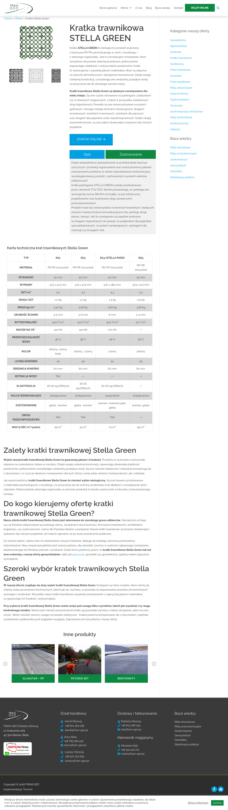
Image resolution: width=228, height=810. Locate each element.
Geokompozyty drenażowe (186, 111)
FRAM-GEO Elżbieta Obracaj (21, 726)
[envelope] (74, 730)
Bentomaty (126, 678)
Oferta (126, 8)
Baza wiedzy (162, 8)
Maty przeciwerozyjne (183, 153)
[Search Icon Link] (218, 8)
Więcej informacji (198, 802)
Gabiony (175, 129)
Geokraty (175, 52)
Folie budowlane (180, 69)
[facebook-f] (214, 789)
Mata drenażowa (180, 147)
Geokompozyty (179, 123)
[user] (71, 721)
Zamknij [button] (217, 803)
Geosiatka (176, 171)
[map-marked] (221, 789)
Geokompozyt (178, 159)
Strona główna (108, 8)
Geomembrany (179, 93)
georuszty (78, 465)
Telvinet (27, 789)
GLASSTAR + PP (33, 678)
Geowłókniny (178, 40)
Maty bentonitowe (181, 117)
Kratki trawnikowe (181, 58)
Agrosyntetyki (178, 46)
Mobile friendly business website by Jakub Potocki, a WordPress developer (38, 794)
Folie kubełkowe (180, 81)
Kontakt (178, 8)
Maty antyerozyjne (181, 87)
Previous (5, 666)
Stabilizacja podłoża (182, 177)
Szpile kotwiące (179, 99)
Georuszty (176, 105)
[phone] (72, 725)
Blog (149, 8)
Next (154, 666)
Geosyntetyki (178, 165)
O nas (138, 8)
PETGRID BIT (80, 678)
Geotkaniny (177, 64)
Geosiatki (175, 75)
